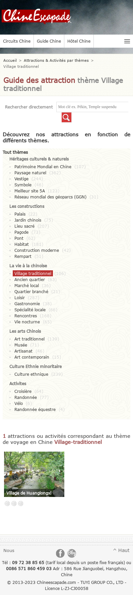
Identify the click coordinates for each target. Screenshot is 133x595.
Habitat (21, 244)
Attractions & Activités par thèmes (56, 60)
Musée (20, 344)
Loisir (19, 297)
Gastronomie (27, 303)
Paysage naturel (30, 172)
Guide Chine (49, 41)
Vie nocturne (27, 321)
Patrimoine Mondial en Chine (42, 166)
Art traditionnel (29, 338)
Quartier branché (31, 291)
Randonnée (25, 397)
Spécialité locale (30, 309)
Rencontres (25, 315)
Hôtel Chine (78, 41)
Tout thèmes (15, 152)
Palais (19, 214)
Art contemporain (31, 357)
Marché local (26, 285)
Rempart (22, 256)
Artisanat (23, 351)
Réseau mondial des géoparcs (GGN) (50, 196)
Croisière (22, 391)
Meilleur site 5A (29, 190)
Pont (18, 238)
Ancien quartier (29, 279)
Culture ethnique (31, 374)
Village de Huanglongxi (28, 493)
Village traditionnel (32, 273)
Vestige (21, 178)
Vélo (18, 403)
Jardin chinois (27, 220)
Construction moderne (36, 250)
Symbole (22, 184)
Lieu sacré (24, 226)
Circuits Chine (16, 41)
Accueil (10, 60)
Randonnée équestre (35, 409)
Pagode (21, 232)
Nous (8, 550)
